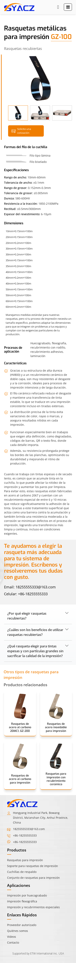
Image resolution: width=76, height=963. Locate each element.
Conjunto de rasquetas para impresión (33, 878)
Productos (16, 850)
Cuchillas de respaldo (21, 872)
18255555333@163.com (36, 587)
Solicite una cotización (21, 131)
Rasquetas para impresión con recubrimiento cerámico (56, 779)
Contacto (13, 942)
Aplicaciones (18, 885)
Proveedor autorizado (21, 925)
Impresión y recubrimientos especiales (33, 907)
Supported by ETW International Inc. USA (38, 953)
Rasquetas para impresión (25, 860)
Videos (11, 937)
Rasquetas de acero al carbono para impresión (20, 779)
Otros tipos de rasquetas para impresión (31, 674)
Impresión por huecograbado (27, 895)
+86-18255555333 (33, 593)
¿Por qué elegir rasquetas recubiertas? (26, 616)
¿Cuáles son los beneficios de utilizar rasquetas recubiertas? (35, 632)
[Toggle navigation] (68, 7)
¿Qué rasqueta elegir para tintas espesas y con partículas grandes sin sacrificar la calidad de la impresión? (35, 651)
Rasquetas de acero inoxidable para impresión (56, 727)
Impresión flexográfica (22, 901)
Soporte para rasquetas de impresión (32, 866)
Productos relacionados (25, 684)
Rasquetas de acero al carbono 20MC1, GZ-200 (20, 727)
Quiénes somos (17, 931)
